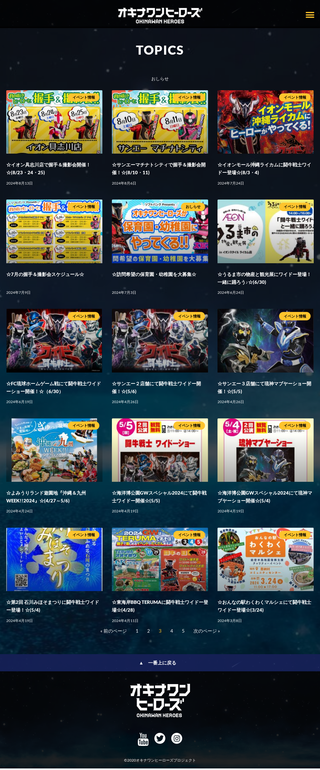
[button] (310, 15)
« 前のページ (113, 632)
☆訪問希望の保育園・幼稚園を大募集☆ (154, 276)
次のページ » (206, 632)
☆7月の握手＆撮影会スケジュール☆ (45, 276)
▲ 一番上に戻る (158, 664)
